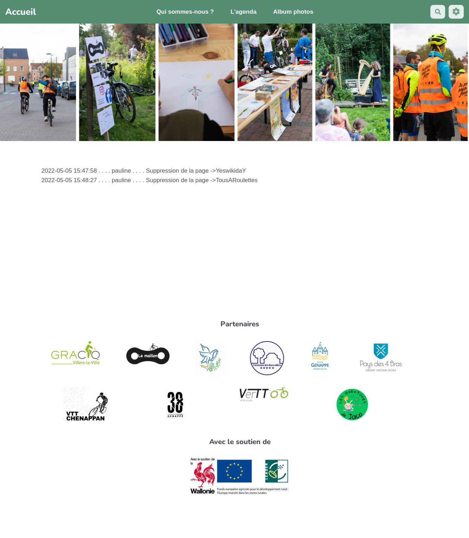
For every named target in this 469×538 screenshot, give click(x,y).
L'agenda (244, 11)
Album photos (293, 11)
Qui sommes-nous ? (185, 11)
